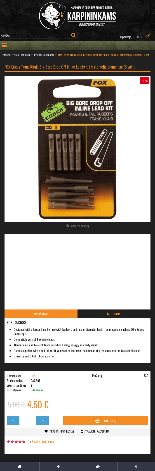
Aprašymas (41, 313)
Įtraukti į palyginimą (97, 431)
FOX (33, 375)
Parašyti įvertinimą (43, 441)
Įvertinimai (114, 313)
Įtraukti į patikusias (61, 431)
